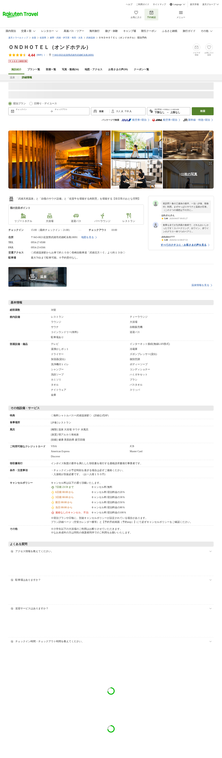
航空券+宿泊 (133, 120)
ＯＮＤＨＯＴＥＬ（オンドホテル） (49, 47)
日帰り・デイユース (45, 103)
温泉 (12, 77)
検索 (202, 111)
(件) (41, 55)
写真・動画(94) (70, 69)
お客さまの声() (118, 69)
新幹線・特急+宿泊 (196, 120)
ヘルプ (129, 4)
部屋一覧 (51, 69)
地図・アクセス (93, 69)
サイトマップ (159, 4)
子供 (126, 111)
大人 (118, 111)
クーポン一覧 (141, 69)
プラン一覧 (33, 69)
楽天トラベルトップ (18, 37)
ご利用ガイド (142, 4)
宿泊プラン (19, 103)
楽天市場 (194, 4)
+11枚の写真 (188, 174)
